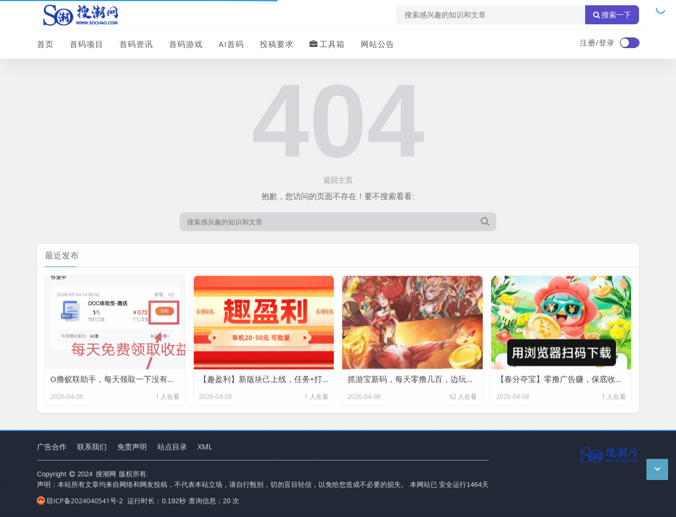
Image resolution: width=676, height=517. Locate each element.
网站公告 (378, 44)
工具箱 (327, 44)
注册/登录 (597, 42)
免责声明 (132, 446)
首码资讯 (136, 44)
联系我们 (92, 446)
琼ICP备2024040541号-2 (80, 500)
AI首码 (231, 44)
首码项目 (87, 44)
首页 (45, 44)
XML (205, 446)
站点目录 (172, 446)
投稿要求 (277, 44)
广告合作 (52, 446)
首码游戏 (186, 44)
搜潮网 (106, 473)
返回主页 (338, 180)
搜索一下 (612, 15)
